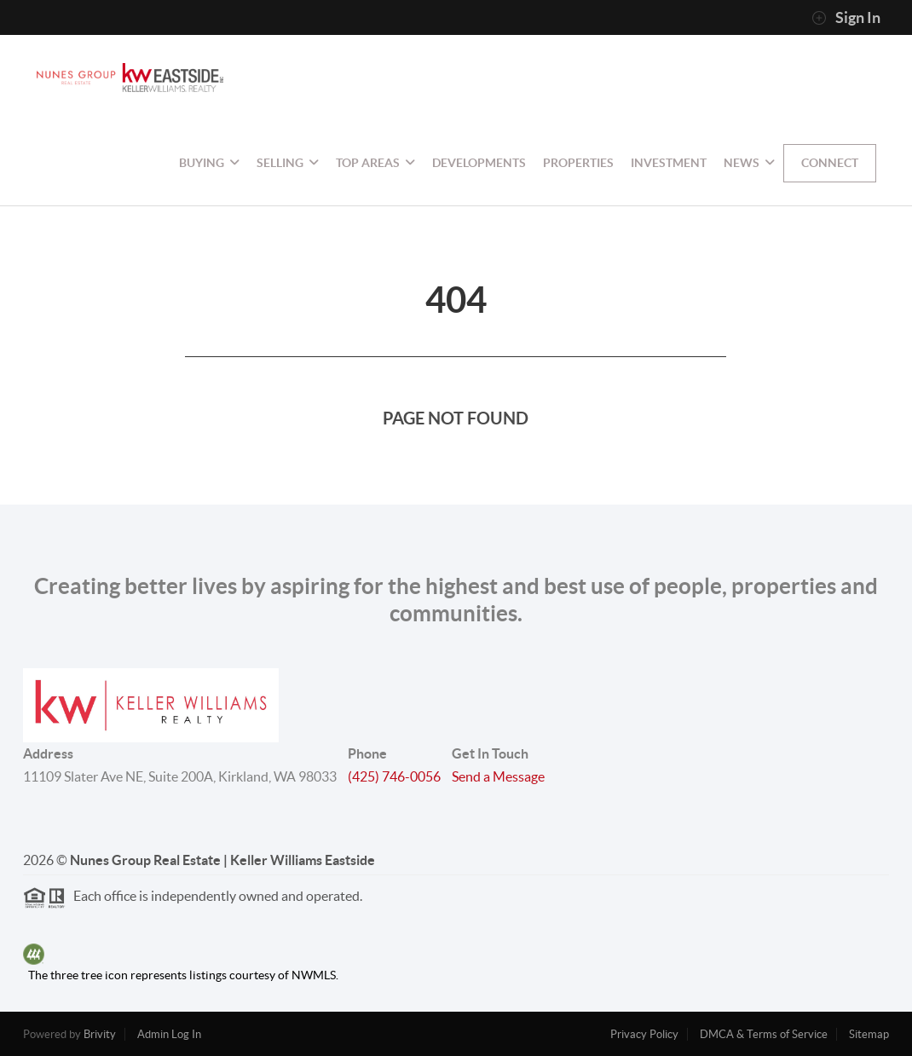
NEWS (749, 163)
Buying (209, 163)
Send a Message (498, 776)
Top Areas (375, 163)
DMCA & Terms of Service (764, 1034)
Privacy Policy (644, 1034)
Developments (479, 163)
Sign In (845, 17)
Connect (829, 163)
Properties (578, 163)
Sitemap (869, 1034)
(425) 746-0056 (394, 776)
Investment (669, 163)
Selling (288, 163)
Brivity (100, 1034)
